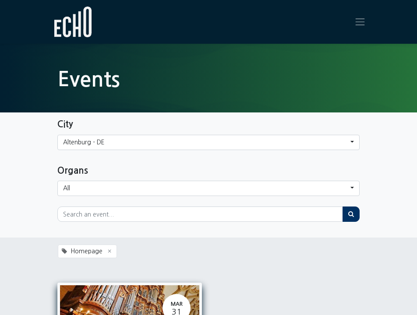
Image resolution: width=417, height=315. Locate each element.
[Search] (351, 214)
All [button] (66, 188)
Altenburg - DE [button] (84, 142)
